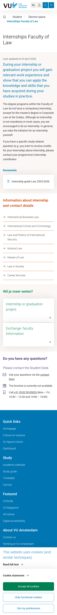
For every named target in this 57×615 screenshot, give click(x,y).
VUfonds (8, 501)
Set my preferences (28, 608)
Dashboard (9, 448)
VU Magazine (11, 507)
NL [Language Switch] (33, 5)
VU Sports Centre (13, 441)
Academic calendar (14, 464)
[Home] (4, 16)
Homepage (9, 428)
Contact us (9, 537)
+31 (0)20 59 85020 (25, 392)
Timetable (9, 478)
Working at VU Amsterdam (18, 543)
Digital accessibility (14, 520)
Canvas (7, 484)
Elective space (37, 16)
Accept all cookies (28, 586)
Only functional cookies (28, 597)
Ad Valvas (9, 514)
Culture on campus (14, 435)
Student (17, 16)
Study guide (10, 471)
